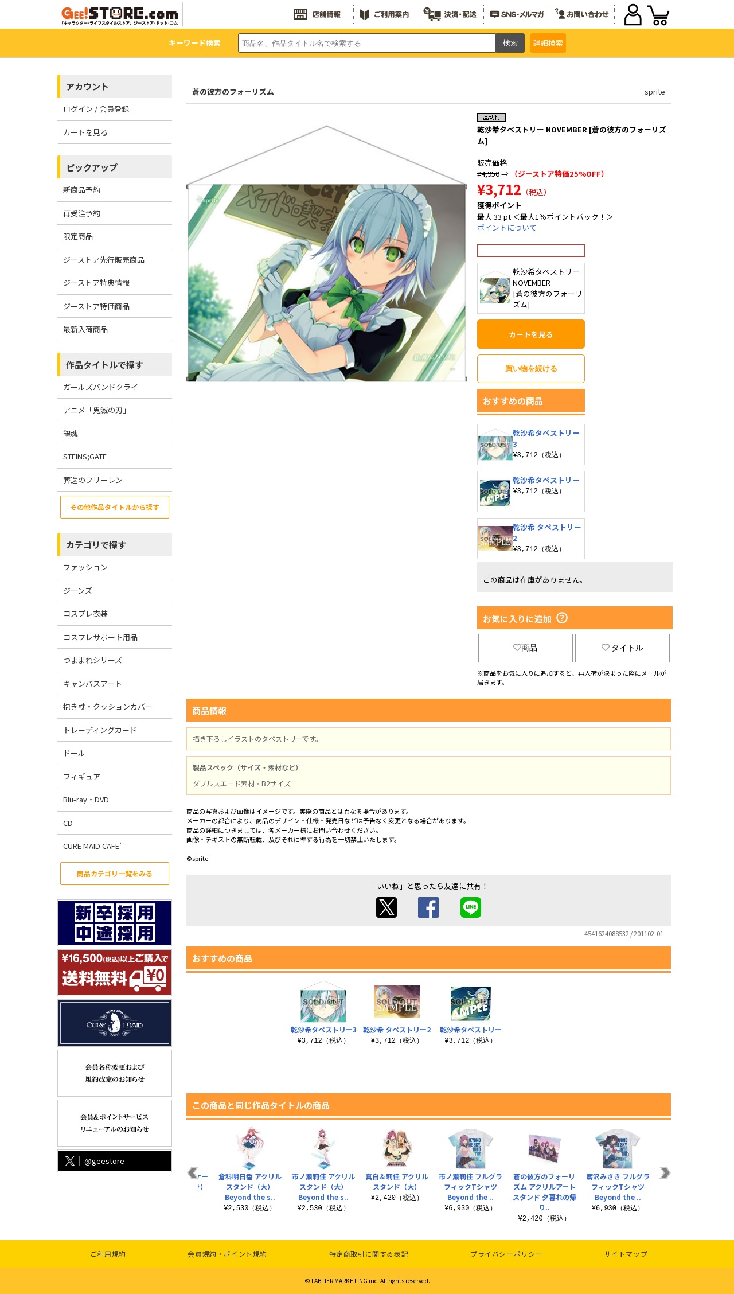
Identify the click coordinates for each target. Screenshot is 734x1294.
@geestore (93, 1160)
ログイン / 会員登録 (96, 108)
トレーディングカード (100, 729)
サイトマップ (626, 1253)
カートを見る (85, 132)
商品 (525, 647)
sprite (655, 91)
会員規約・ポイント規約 (227, 1253)
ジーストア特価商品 (96, 306)
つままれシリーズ (92, 659)
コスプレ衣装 (85, 613)
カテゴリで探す (96, 545)
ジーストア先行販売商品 (104, 259)
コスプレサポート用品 (100, 637)
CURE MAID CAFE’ (92, 845)
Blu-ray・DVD (86, 799)
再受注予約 (81, 213)
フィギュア (81, 776)
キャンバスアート (92, 683)
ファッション (85, 567)
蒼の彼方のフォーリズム (233, 91)
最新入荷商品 (85, 329)
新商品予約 (81, 189)
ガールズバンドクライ (100, 386)
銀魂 (70, 433)
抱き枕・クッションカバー (108, 706)
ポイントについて (507, 227)
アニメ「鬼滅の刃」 (96, 409)
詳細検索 (548, 42)
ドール (74, 752)
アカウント (87, 86)
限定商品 (78, 236)
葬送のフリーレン (93, 479)
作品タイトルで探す (104, 364)
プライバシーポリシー (506, 1253)
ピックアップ (92, 167)
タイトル (623, 647)
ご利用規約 (108, 1253)
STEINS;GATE (85, 456)
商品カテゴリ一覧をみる (115, 873)
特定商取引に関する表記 (369, 1253)
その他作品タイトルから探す (114, 507)
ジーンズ (77, 590)
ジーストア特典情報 (96, 282)
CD (68, 822)
